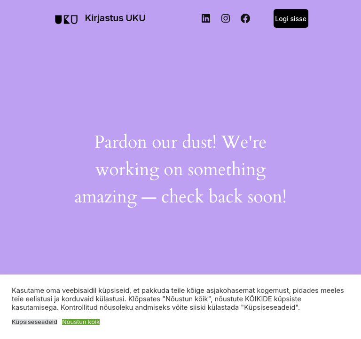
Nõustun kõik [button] (81, 322)
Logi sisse (290, 19)
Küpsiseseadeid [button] (34, 322)
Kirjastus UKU (115, 18)
